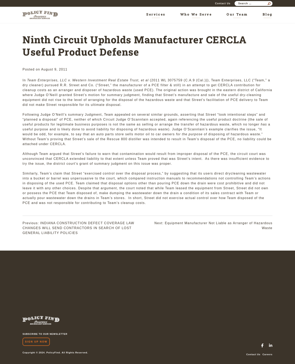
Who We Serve (196, 14)
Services (155, 14)
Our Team (237, 14)
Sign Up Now (36, 341)
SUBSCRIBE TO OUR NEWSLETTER (45, 334)
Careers (267, 354)
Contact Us (222, 3)
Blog (267, 14)
